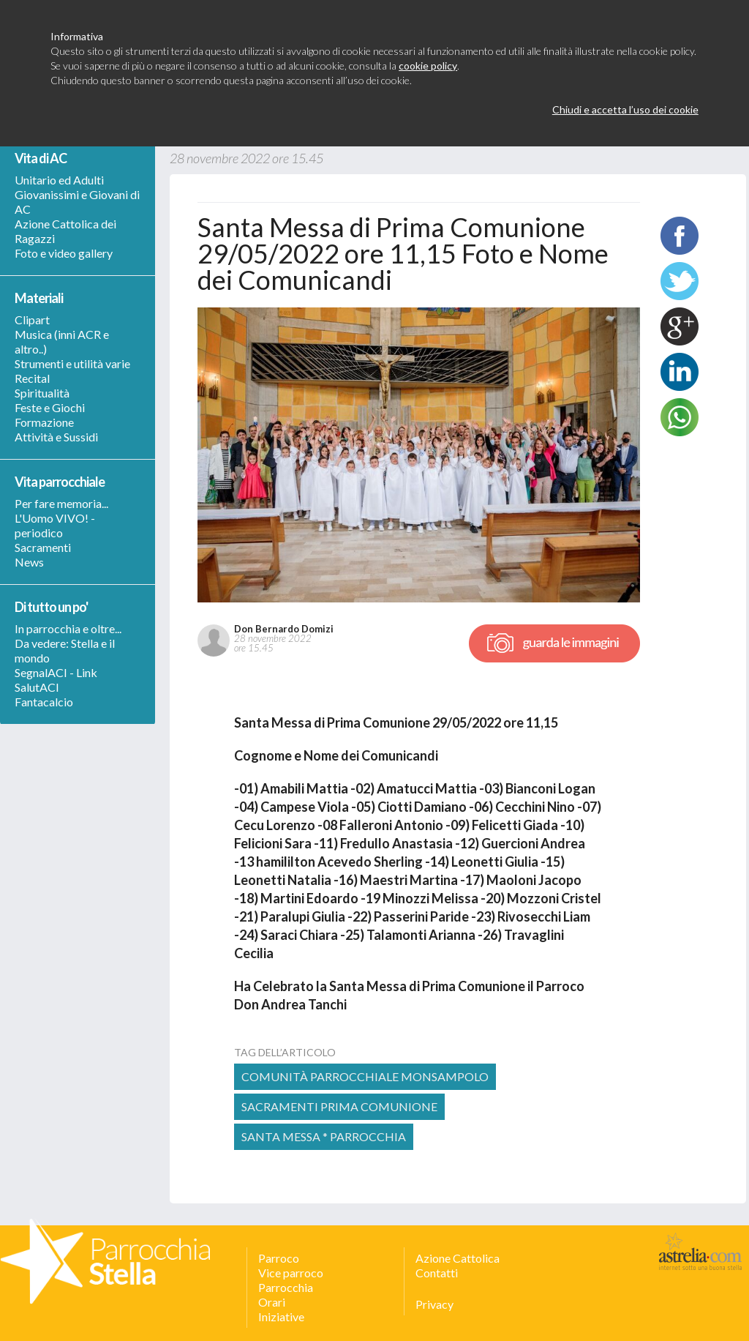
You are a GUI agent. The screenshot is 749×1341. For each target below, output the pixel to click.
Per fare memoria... (61, 503)
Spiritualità (42, 393)
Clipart (32, 319)
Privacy (434, 1304)
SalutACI (37, 687)
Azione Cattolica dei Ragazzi (65, 231)
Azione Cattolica (457, 1258)
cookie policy (428, 65)
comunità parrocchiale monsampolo (365, 1076)
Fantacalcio (44, 702)
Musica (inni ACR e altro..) (62, 341)
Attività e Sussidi (56, 437)
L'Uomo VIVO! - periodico (55, 525)
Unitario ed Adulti (59, 180)
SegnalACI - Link (56, 672)
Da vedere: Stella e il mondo (65, 650)
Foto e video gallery (64, 253)
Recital (32, 378)
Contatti (436, 1273)
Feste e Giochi (50, 407)
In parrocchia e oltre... (68, 628)
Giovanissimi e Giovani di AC (77, 201)
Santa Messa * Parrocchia (323, 1136)
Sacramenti (43, 547)
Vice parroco (290, 1273)
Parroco (278, 1258)
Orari (271, 1302)
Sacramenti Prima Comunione (339, 1106)
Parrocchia (285, 1287)
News (29, 562)
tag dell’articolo (285, 1052)
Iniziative (281, 1316)
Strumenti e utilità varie (72, 363)
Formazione (44, 422)
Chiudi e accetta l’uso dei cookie (625, 109)
